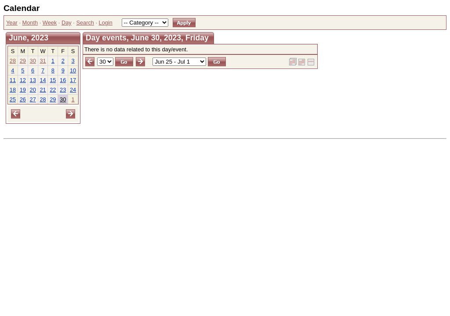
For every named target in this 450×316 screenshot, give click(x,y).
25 (13, 99)
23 (63, 89)
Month (30, 22)
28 (13, 60)
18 (13, 89)
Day (67, 22)
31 (43, 60)
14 (43, 80)
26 (23, 99)
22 (53, 89)
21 (43, 89)
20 (33, 89)
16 (63, 80)
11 (13, 80)
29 (23, 60)
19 (23, 89)
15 (53, 80)
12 (23, 80)
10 (73, 70)
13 (33, 80)
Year (12, 22)
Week (50, 22)
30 (33, 60)
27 (33, 99)
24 (73, 89)
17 (73, 80)
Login (105, 22)
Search (85, 22)
